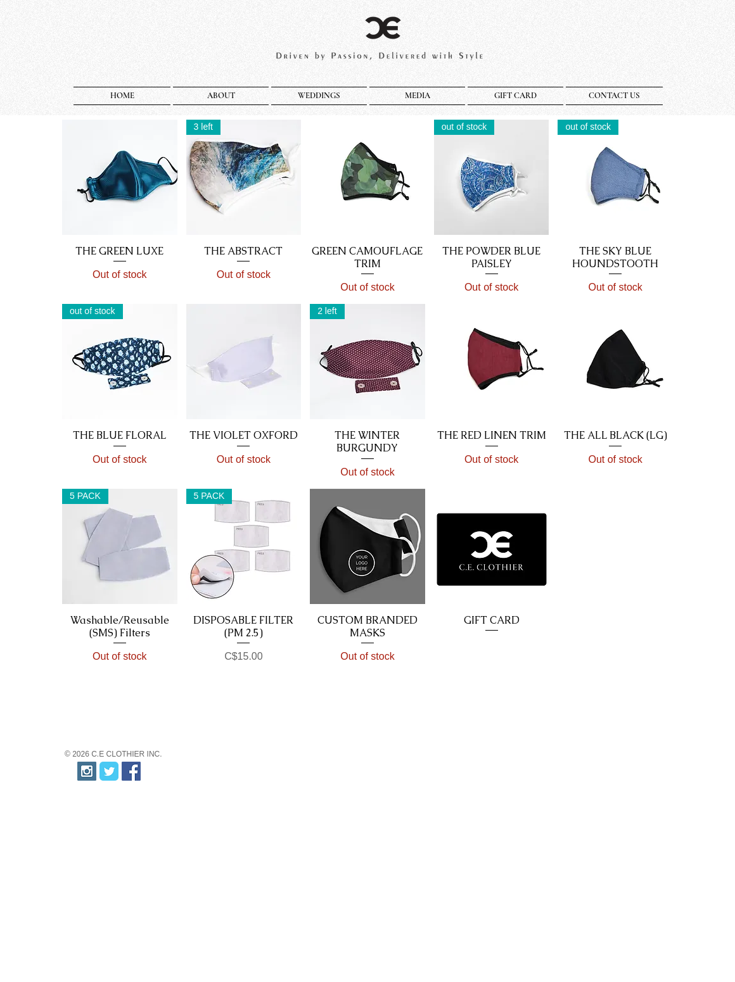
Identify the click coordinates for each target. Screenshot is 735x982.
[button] (221, 96)
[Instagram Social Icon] (86, 771)
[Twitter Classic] (108, 771)
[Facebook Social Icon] (131, 771)
